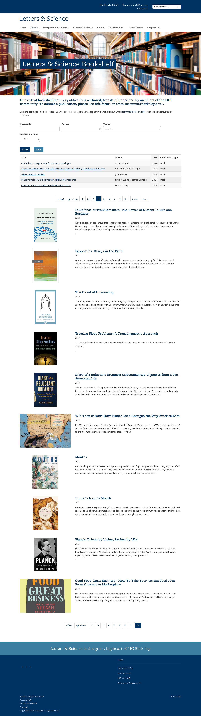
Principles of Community (129, 683)
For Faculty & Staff (109, 4)
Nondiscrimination (28, 703)
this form (103, 103)
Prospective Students (56, 27)
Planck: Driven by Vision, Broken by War (106, 539)
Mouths (81, 457)
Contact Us (142, 8)
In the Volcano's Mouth (93, 498)
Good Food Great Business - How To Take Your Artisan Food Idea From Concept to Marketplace (125, 582)
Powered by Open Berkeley (32, 696)
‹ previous (74, 199)
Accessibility (25, 700)
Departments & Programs (135, 4)
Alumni (100, 27)
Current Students (83, 27)
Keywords (25, 123)
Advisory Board (124, 673)
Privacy (23, 707)
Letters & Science (43, 19)
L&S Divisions (116, 27)
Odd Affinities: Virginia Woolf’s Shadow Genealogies (46, 163)
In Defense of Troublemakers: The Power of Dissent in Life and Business (123, 212)
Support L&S (154, 27)
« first (62, 199)
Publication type (29, 134)
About (35, 27)
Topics (106, 123)
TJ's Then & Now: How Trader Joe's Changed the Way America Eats (127, 416)
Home (23, 27)
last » (145, 199)
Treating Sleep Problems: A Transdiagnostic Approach (116, 333)
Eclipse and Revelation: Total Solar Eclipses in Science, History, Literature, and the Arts (63, 168)
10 (132, 626)
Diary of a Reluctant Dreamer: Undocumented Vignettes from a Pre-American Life (127, 376)
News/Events (136, 27)
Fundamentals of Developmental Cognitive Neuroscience (48, 179)
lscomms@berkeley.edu (144, 103)
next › (136, 199)
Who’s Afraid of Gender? (33, 174)
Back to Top (176, 696)
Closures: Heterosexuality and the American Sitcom (46, 185)
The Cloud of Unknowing (94, 292)
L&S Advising (124, 678)
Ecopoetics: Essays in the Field (99, 251)
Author (65, 123)
